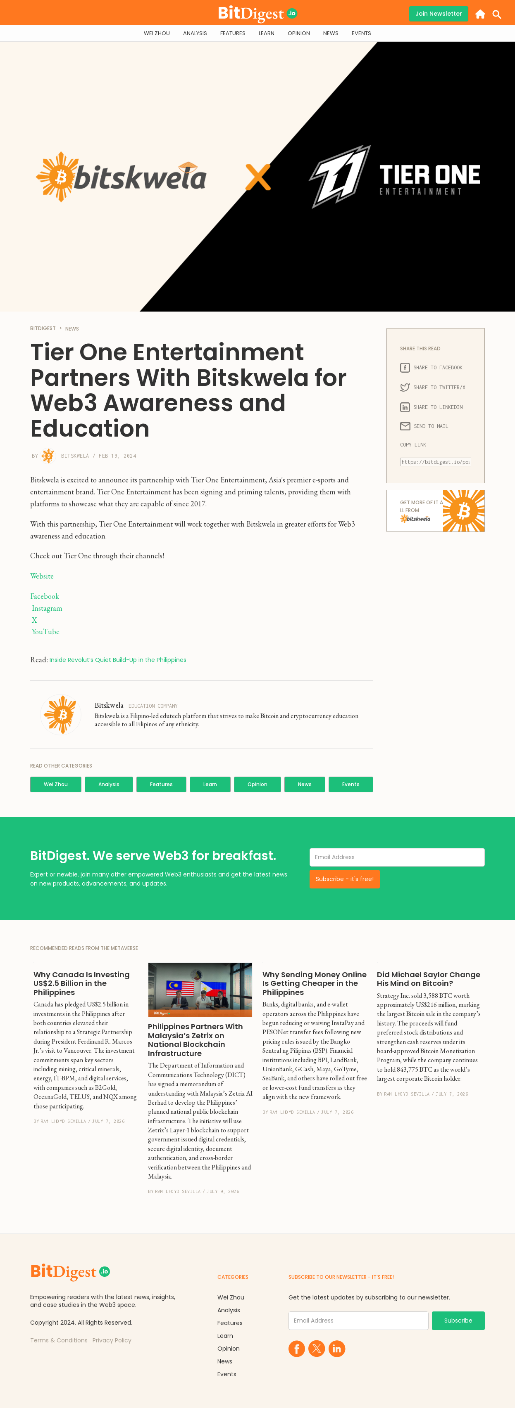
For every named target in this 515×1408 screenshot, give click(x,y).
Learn (210, 784)
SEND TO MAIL (424, 426)
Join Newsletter (438, 13)
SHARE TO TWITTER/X (432, 387)
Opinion (257, 784)
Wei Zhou (56, 784)
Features (161, 784)
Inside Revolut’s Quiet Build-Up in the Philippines (118, 660)
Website (42, 576)
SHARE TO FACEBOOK (431, 368)
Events (351, 784)
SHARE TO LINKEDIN (431, 407)
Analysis (108, 784)
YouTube (46, 631)
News (305, 784)
